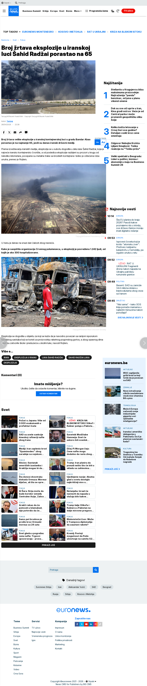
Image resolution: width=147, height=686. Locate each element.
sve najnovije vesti (131, 317)
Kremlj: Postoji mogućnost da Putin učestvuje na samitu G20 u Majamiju (80, 536)
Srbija (45, 11)
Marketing (60, 644)
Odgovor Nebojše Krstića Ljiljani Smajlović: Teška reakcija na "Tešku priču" (125, 146)
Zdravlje (127, 387)
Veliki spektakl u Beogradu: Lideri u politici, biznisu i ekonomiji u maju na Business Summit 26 (127, 160)
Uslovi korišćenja (63, 636)
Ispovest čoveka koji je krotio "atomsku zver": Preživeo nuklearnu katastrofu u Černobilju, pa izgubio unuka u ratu (129, 247)
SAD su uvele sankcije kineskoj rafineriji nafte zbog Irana (31, 437)
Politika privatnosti (63, 640)
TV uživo (36, 627)
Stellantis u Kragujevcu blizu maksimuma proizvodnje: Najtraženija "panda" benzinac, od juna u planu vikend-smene (127, 95)
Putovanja (18, 661)
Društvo (120, 301)
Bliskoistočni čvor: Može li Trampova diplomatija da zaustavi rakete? (80, 522)
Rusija (55, 594)
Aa (97, 142)
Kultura (127, 449)
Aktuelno (128, 369)
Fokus (22, 40)
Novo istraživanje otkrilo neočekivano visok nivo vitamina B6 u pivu (133, 394)
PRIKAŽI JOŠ (112, 469)
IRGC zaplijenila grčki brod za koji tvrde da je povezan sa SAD (133, 376)
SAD (94, 587)
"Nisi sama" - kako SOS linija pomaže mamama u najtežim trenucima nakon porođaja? (129, 308)
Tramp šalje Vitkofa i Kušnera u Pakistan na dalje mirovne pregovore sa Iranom (80, 508)
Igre (33, 640)
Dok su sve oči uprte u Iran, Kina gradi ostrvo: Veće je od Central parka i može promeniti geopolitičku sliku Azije (127, 114)
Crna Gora (18, 673)
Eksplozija (10, 362)
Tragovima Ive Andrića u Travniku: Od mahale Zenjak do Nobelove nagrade (133, 457)
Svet (61, 11)
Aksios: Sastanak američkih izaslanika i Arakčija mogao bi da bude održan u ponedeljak (30, 465)
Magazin (17, 657)
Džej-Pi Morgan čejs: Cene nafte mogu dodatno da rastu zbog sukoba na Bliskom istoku (80, 451)
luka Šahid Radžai (52, 357)
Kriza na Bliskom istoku (126, 31)
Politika (120, 281)
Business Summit (32, 11)
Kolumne (17, 665)
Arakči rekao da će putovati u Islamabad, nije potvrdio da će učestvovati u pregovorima (30, 508)
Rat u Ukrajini (96, 31)
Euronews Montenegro (38, 31)
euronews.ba (116, 363)
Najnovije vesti (39, 632)
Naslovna (5, 40)
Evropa (54, 11)
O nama (58, 632)
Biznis (69, 11)
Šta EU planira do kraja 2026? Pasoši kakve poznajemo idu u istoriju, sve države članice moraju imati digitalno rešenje (129, 225)
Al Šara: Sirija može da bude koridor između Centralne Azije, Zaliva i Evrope (32, 494)
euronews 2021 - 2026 (72, 681)
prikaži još (48, 545)
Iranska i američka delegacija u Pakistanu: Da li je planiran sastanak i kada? (133, 436)
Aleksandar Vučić (76, 587)
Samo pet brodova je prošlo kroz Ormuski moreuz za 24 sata (30, 522)
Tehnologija (129, 405)
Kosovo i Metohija (70, 31)
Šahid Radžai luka (79, 357)
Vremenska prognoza (42, 636)
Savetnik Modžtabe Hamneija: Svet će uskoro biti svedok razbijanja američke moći (80, 437)
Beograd (107, 587)
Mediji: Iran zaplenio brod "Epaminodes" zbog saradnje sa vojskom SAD (33, 451)
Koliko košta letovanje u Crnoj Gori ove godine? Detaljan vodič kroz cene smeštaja (125, 131)
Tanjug (10, 121)
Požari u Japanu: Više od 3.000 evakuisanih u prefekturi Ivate (32, 423)
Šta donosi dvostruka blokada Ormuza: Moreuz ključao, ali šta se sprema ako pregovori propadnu (33, 479)
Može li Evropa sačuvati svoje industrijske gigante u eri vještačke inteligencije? (130, 415)
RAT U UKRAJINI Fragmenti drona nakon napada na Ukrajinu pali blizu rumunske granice (128, 269)
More (78, 11)
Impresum (59, 627)
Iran (6, 357)
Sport (16, 653)
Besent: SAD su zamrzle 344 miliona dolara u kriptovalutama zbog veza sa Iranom (129, 289)
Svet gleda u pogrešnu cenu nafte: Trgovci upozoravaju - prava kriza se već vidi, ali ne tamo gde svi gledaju (31, 536)
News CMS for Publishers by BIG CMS (73, 684)
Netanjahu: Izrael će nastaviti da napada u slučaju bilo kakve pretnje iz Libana (78, 494)
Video (16, 669)
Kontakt (58, 648)
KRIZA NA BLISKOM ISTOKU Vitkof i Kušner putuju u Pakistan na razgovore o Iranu (80, 423)
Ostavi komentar (48, 394)
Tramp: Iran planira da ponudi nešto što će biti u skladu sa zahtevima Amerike (80, 465)
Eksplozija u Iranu (25, 357)
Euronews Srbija (43, 587)
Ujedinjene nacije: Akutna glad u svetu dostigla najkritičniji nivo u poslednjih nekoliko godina (80, 479)
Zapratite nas (84, 618)
